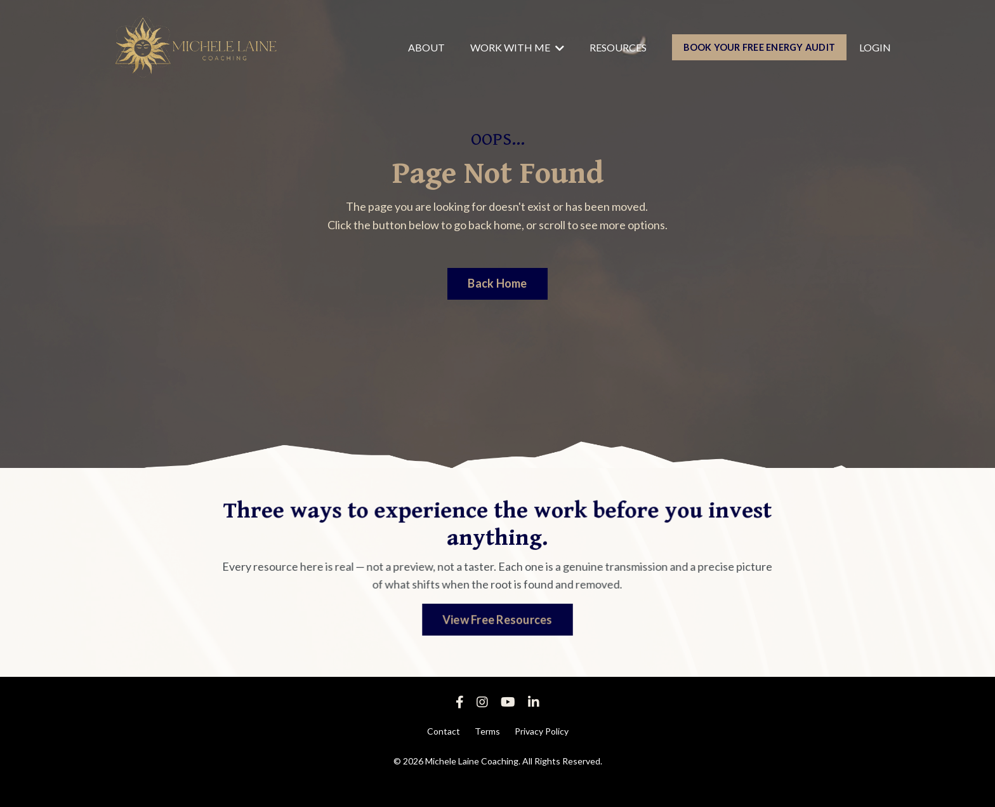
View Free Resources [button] (497, 618)
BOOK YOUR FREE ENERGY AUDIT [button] (759, 47)
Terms (487, 731)
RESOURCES (618, 47)
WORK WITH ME (517, 47)
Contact (443, 731)
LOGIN (875, 47)
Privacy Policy (542, 731)
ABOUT (426, 47)
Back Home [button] (497, 283)
